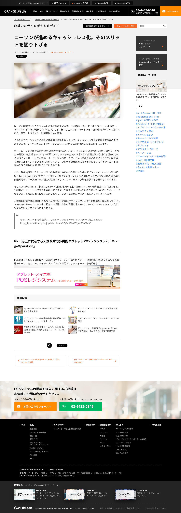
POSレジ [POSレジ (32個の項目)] (141, 123)
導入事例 (89, 11)
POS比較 (33, 455)
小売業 (102, 429)
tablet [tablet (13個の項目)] (161, 123)
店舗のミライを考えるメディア (47, 19)
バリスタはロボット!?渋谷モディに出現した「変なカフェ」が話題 (40, 360)
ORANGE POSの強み (38, 432)
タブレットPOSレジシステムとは (62, 473)
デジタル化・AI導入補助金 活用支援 (67, 429)
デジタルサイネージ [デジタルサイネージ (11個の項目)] (147, 149)
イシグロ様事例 (122, 432)
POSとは (44, 473)
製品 (41, 11)
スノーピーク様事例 (123, 443)
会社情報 (38, 508)
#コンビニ (69, 52)
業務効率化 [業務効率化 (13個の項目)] (143, 163)
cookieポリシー (88, 508)
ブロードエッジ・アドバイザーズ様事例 (131, 439)
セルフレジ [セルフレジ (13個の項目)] (157, 142)
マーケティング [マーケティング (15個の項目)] (145, 156)
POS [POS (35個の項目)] (156, 120)
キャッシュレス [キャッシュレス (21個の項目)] (145, 134)
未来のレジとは (48, 475)
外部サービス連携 (37, 448)
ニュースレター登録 (125, 25)
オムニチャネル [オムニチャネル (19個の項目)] (145, 131)
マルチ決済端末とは (84, 473)
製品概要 (33, 429)
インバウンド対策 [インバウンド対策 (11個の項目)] (156, 127)
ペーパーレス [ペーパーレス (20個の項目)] (144, 152)
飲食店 (102, 436)
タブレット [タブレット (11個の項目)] (143, 145)
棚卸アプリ (34, 439)
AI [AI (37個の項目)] (138, 113)
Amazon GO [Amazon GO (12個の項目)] (149, 113)
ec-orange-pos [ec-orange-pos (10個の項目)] (145, 116)
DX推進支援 (101, 11)
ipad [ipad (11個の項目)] (139, 120)
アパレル (103, 432)
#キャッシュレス (57, 52)
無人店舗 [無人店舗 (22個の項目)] (156, 163)
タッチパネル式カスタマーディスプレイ (39, 444)
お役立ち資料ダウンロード (98, 25)
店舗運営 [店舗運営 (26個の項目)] (149, 160)
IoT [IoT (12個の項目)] (157, 116)
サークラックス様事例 (124, 429)
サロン (102, 443)
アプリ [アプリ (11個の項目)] (140, 127)
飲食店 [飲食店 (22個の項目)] (140, 171)
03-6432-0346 (145, 10)
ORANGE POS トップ (22, 19)
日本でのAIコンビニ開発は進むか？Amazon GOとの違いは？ (93, 360)
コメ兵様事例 (121, 450)
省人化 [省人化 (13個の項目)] (140, 167)
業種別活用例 (77, 11)
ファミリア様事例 (123, 446)
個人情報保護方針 (50, 508)
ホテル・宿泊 (105, 446)
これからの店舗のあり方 (65, 475)
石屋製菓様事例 (122, 436)
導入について (51, 11)
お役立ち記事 (114, 11)
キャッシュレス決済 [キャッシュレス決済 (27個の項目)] (147, 138)
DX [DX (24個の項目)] (159, 113)
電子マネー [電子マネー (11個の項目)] (153, 167)
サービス (103, 439)
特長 (35, 11)
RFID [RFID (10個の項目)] (152, 123)
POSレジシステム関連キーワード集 (108, 473)
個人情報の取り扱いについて (69, 508)
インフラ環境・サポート (39, 452)
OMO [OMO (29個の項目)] (148, 120)
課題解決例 (64, 11)
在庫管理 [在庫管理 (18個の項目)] (160, 156)
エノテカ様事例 (122, 453)
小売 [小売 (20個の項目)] (139, 160)
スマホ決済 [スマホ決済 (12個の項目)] (143, 142)
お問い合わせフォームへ (34, 406)
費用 (32, 458)
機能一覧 (33, 436)
